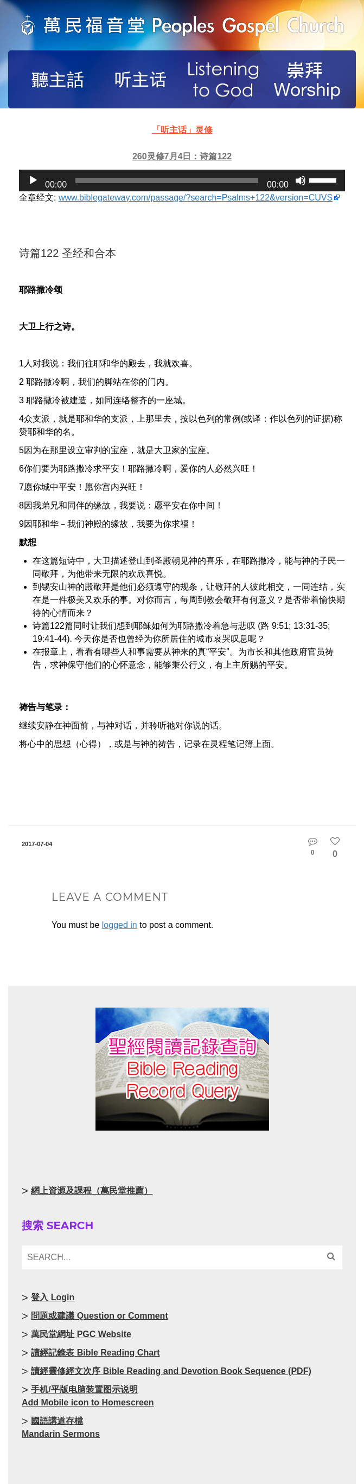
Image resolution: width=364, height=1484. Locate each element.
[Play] (33, 180)
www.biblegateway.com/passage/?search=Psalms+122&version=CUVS (196, 197)
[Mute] (300, 180)
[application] (182, 180)
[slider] (166, 180)
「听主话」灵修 (182, 129)
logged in (119, 925)
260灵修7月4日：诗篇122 (182, 156)
